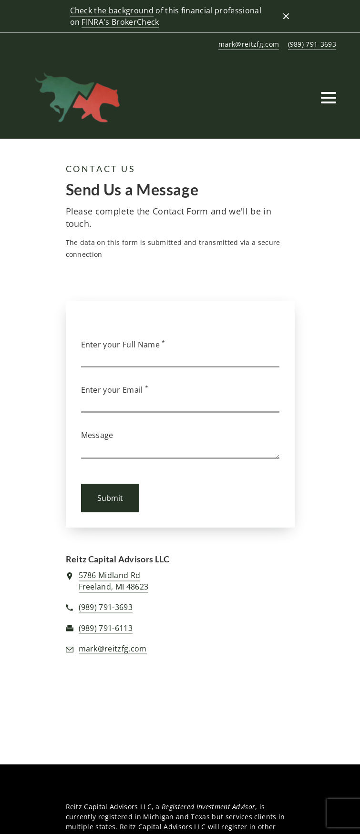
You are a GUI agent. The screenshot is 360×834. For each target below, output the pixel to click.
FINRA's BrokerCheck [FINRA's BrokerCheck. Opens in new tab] (120, 22)
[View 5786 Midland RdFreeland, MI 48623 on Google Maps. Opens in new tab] (114, 581)
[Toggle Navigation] (328, 97)
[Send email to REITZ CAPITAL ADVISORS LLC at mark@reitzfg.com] (247, 44)
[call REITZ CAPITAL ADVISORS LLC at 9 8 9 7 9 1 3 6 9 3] (310, 44)
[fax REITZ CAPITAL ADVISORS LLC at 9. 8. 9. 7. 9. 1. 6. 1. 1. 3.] (106, 628)
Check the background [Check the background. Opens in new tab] (112, 10)
